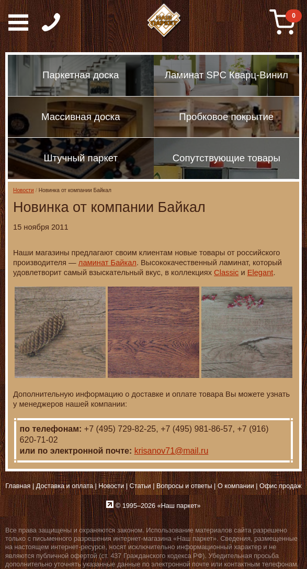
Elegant (260, 272)
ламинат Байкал (107, 262)
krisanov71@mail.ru (171, 450)
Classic (226, 272)
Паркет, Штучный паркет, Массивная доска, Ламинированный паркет (164, 21)
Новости (23, 190)
